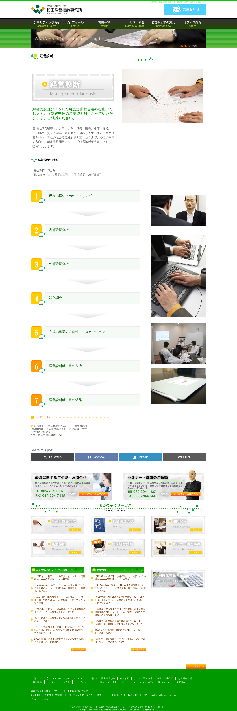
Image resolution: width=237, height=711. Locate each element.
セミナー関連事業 (143, 678)
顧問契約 (37, 682)
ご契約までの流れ (107, 682)
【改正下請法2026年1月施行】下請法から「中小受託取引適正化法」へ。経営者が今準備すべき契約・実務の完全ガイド (59, 630)
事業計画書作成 (165, 678)
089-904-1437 (119, 695)
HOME (183, 46)
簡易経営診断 (108, 678)
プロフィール (128, 682)
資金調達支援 (185, 678)
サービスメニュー (84, 682)
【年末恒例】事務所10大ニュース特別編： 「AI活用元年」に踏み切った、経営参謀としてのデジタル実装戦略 (59, 600)
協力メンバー (165, 682)
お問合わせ (183, 682)
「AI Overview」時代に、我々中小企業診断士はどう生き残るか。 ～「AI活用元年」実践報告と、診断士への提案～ (59, 588)
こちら (60, 434)
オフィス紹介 (147, 682)
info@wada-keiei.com (166, 695)
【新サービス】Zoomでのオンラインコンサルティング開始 (65, 678)
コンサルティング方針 (58, 682)
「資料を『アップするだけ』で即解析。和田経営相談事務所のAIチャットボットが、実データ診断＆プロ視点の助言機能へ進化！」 (120, 612)
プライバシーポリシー (42, 699)
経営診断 (124, 678)
